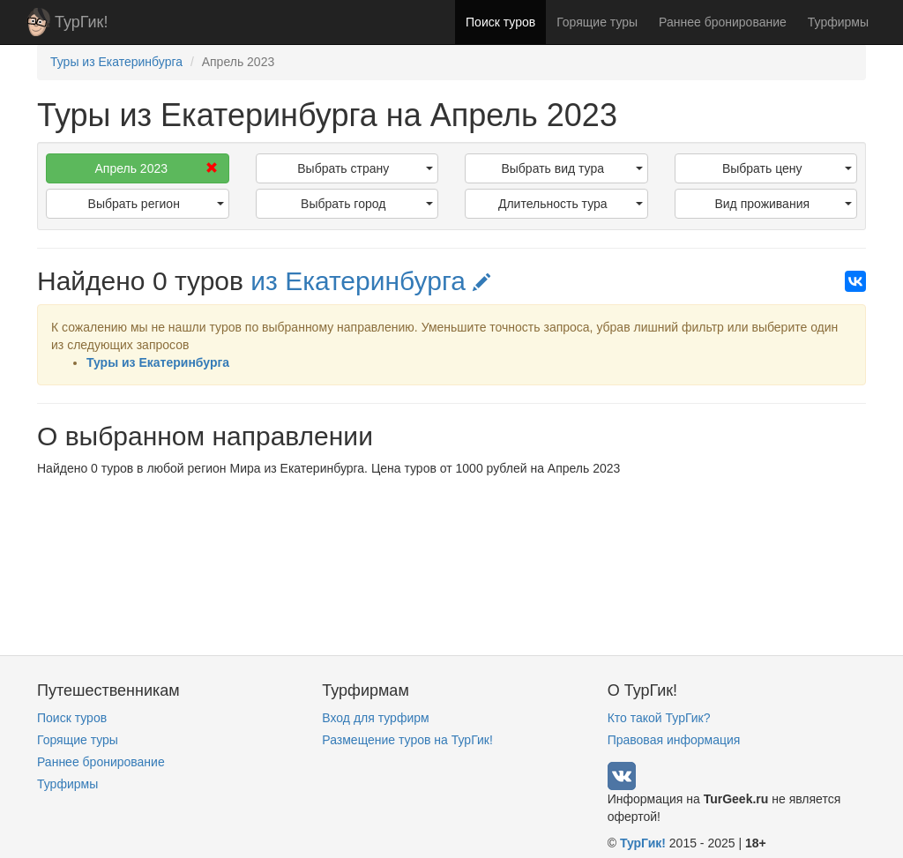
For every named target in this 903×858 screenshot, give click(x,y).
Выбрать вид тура (571, 168)
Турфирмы (838, 22)
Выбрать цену (787, 168)
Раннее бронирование (723, 22)
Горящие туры (597, 22)
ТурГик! (81, 22)
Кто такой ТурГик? (659, 718)
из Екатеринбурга (370, 280)
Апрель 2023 (155, 168)
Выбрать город (367, 204)
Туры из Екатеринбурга (157, 362)
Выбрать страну (365, 168)
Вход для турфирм (375, 718)
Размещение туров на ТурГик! (407, 740)
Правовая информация (674, 740)
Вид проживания (783, 204)
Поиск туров (500, 22)
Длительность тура (570, 204)
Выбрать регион (156, 204)
